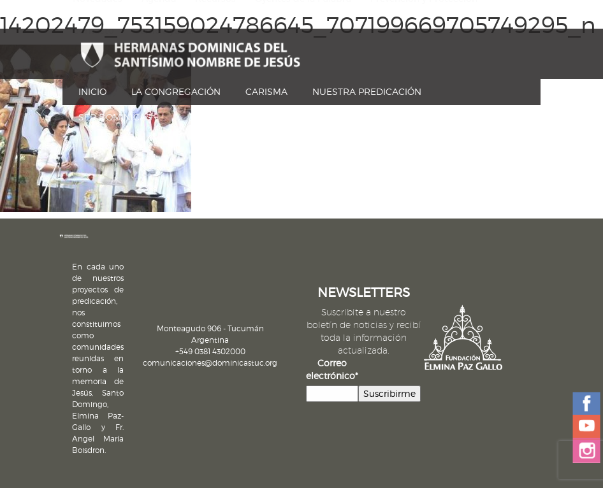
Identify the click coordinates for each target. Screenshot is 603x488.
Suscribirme (389, 393)
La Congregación (176, 91)
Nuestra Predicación (366, 91)
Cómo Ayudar (164, 30)
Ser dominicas (115, 116)
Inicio (92, 91)
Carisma (266, 91)
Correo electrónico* (332, 369)
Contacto (93, 30)
